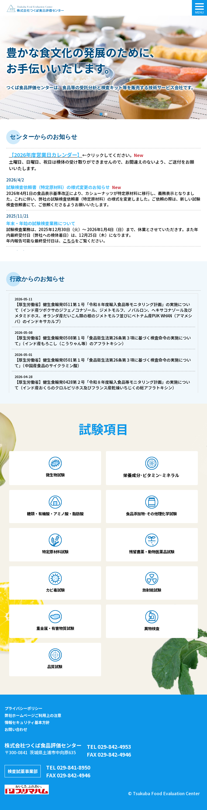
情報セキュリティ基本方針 (27, 722)
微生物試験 (55, 475)
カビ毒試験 (55, 590)
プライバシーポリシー (23, 708)
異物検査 (151, 628)
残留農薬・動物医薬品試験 (151, 551)
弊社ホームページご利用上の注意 (33, 715)
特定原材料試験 (55, 551)
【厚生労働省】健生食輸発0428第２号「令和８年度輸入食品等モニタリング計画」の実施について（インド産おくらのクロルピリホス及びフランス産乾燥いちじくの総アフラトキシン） (102, 384)
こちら (69, 240)
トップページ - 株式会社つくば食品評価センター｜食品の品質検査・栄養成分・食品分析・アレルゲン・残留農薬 (35, 8)
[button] (101, 114)
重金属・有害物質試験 (55, 628)
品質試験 (55, 666)
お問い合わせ (16, 729)
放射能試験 (151, 590)
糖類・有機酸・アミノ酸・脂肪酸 (55, 513)
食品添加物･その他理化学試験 (152, 513)
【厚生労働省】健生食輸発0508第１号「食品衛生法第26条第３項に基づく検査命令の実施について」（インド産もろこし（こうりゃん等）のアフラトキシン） (103, 340)
